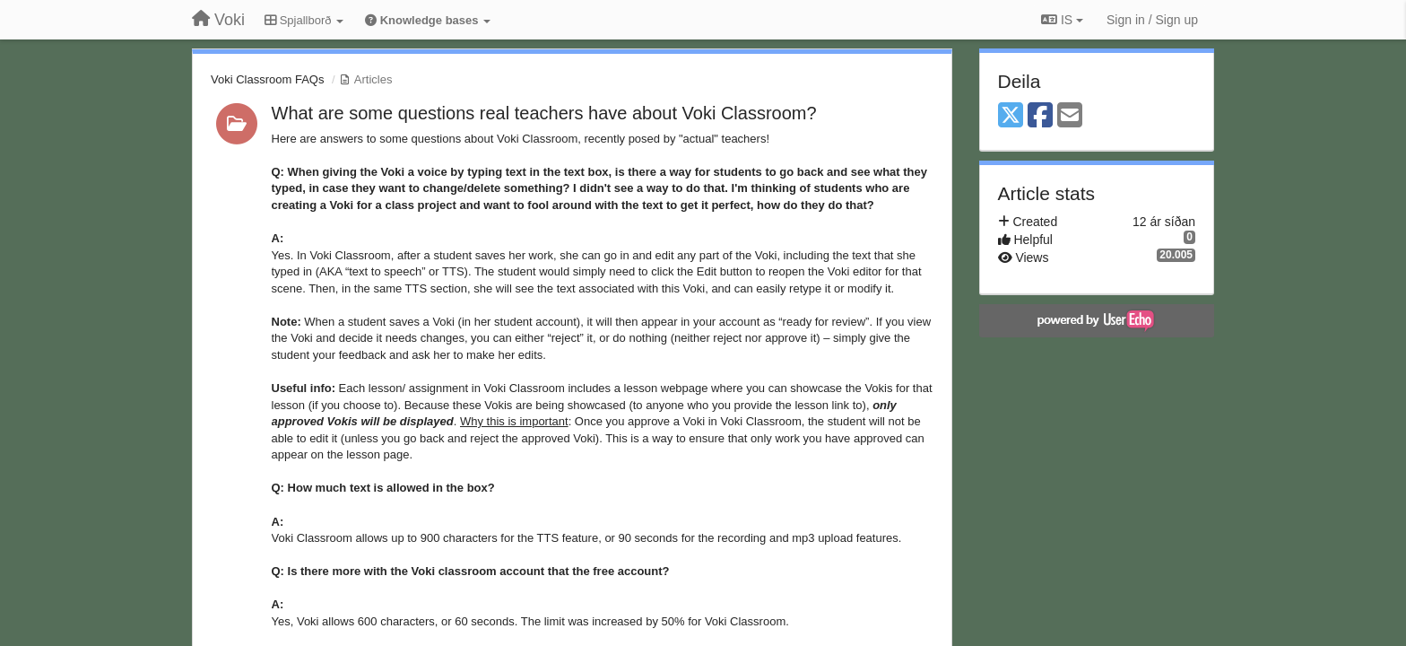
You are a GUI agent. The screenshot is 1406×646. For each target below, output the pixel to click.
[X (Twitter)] (1010, 116)
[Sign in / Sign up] (1152, 19)
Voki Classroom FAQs (267, 79)
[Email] (1069, 116)
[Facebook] (1040, 116)
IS (1062, 20)
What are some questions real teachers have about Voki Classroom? (544, 113)
